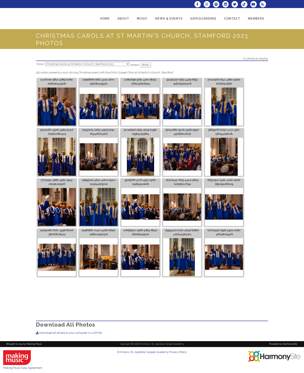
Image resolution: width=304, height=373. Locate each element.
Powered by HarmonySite (283, 344)
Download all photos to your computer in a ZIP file (69, 332)
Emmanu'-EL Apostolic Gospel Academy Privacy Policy (152, 352)
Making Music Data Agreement (22, 367)
